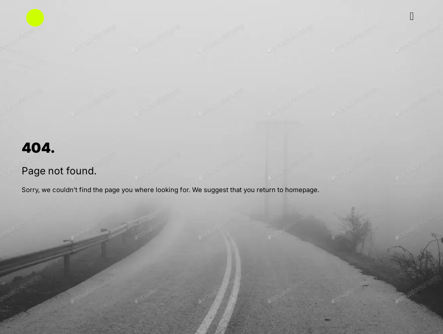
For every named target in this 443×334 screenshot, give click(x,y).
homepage (301, 190)
